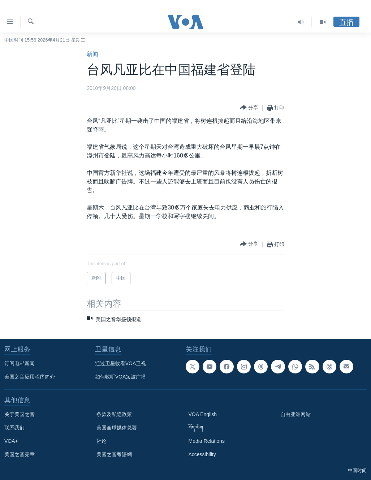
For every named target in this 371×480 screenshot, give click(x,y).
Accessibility (202, 454)
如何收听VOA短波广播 (120, 377)
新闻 (92, 54)
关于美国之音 (19, 414)
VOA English (203, 414)
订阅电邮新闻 (19, 363)
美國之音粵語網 (114, 454)
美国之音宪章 (19, 454)
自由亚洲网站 (295, 414)
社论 (101, 441)
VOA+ (11, 441)
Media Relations (207, 441)
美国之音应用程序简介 (29, 377)
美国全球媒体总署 (116, 428)
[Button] (249, 108)
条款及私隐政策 (114, 414)
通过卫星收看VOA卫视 (120, 363)
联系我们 (14, 428)
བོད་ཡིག (196, 428)
